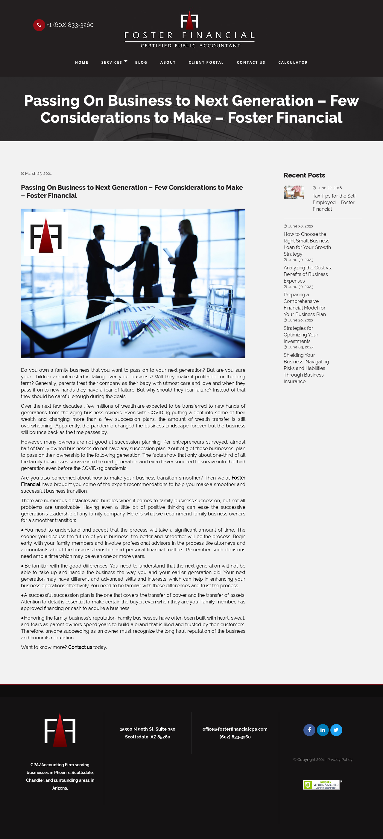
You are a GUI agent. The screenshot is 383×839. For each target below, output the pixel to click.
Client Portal (206, 62)
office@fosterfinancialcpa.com (235, 729)
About (168, 62)
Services (111, 62)
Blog (141, 62)
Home (82, 62)
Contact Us (251, 62)
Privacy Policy (339, 759)
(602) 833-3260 (235, 737)
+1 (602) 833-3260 (64, 24)
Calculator (293, 62)
